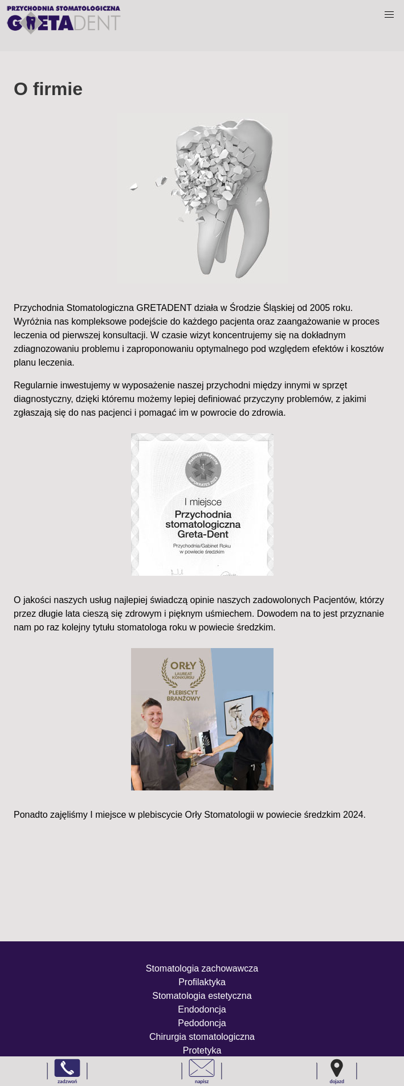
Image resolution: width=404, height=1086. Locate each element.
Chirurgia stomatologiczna (202, 1037)
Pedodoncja (202, 1023)
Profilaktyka (202, 982)
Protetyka (202, 1050)
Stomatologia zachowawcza (202, 968)
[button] (389, 15)
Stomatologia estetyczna (201, 996)
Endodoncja (202, 1009)
